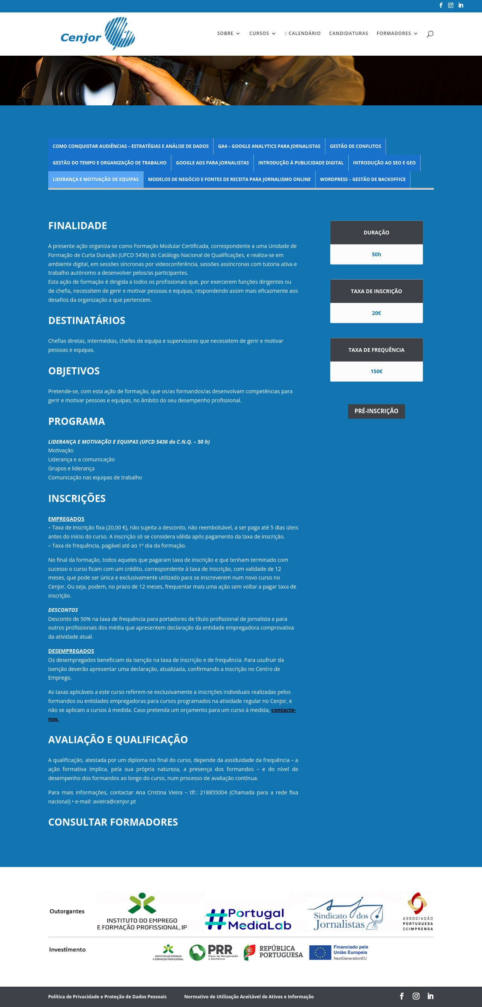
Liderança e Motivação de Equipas (96, 179)
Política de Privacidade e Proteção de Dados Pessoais (107, 996)
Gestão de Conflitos (355, 146)
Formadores (394, 34)
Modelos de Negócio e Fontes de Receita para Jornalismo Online (229, 179)
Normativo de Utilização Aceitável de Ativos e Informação (249, 996)
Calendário (303, 34)
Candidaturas (348, 34)
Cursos (259, 34)
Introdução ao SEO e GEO (384, 163)
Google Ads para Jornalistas (212, 163)
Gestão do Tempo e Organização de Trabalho (109, 163)
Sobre (225, 34)
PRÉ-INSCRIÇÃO (377, 411)
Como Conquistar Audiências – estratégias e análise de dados (131, 146)
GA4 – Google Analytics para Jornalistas (269, 146)
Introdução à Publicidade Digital (301, 163)
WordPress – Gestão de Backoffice (363, 179)
